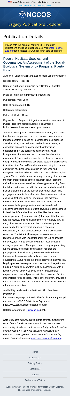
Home (35, 352)
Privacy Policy (35, 363)
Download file (33, 310)
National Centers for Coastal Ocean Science (35, 14)
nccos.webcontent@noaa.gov (46, 338)
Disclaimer (35, 369)
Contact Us (35, 357)
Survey (35, 374)
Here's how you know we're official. (35, 5)
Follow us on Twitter (35, 380)
